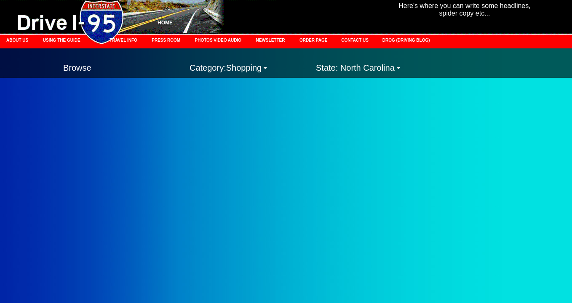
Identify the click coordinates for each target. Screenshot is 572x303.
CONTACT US (355, 40)
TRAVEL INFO (123, 40)
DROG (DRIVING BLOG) (406, 40)
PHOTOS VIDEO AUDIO (218, 40)
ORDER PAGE (314, 40)
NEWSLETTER (270, 40)
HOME (165, 23)
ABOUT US (17, 40)
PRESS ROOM (166, 40)
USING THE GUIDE (61, 40)
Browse (77, 67)
